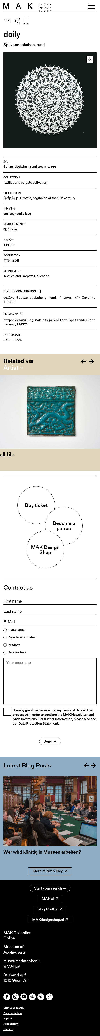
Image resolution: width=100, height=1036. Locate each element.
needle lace (23, 214)
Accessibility (11, 1024)
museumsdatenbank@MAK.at (21, 963)
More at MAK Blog (50, 871)
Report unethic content (22, 637)
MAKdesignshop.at (50, 919)
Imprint (7, 1018)
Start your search (50, 888)
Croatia (25, 198)
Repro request (17, 630)
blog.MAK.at (50, 909)
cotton (8, 214)
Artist (10, 367)
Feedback (14, 644)
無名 (15, 198)
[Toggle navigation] (91, 6)
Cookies (8, 1029)
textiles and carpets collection (25, 182)
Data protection (12, 1013)
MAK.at (50, 898)
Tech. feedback (17, 652)
